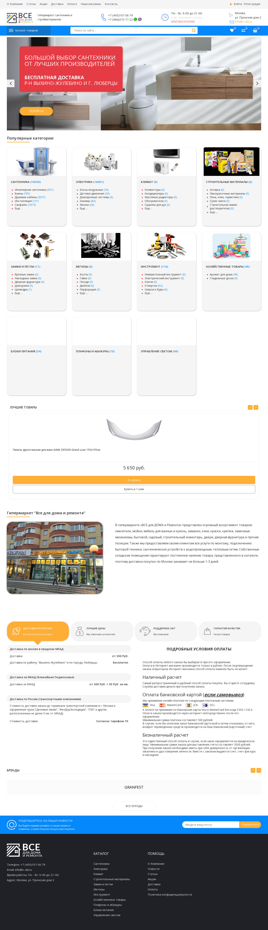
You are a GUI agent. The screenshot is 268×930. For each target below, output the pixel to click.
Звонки (87, 205)
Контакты (111, 4)
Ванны (22, 193)
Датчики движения (95, 193)
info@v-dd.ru (243, 21)
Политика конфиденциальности (170, 894)
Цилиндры (23, 289)
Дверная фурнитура (29, 282)
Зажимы (88, 201)
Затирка (217, 189)
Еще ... (18, 208)
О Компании (15, 4)
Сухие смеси (220, 201)
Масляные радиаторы (161, 197)
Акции (43, 4)
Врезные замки (26, 274)
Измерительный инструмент (165, 274)
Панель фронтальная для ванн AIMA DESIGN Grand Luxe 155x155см (56, 449)
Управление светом (159, 351)
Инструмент (154, 266)
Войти (238, 4)
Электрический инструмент (164, 278)
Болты (86, 274)
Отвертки (154, 285)
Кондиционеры (156, 193)
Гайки (85, 278)
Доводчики (24, 285)
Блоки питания (26, 351)
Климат (149, 182)
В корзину (134, 480)
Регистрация (252, 4)
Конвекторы (155, 189)
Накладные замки (28, 278)
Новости (154, 869)
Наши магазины (91, 4)
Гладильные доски (224, 278)
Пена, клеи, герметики (226, 197)
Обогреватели (156, 201)
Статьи (31, 4)
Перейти (36, 111)
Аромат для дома (224, 274)
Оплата (72, 4)
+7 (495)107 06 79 (120, 15)
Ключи (151, 282)
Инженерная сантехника (34, 189)
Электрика (90, 182)
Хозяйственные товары (228, 266)
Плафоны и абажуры (95, 351)
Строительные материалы (229, 182)
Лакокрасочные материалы (229, 193)
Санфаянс (25, 205)
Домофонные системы (96, 197)
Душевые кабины (30, 197)
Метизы (84, 266)
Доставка (57, 4)
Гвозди (86, 282)
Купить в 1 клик (134, 489)
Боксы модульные (94, 189)
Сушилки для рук (157, 205)
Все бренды (134, 806)
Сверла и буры (156, 289)
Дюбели (87, 285)
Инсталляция (27, 201)
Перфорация (90, 289)
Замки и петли (25, 266)
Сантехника (26, 182)
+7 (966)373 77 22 (120, 19)
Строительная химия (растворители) (223, 206)
